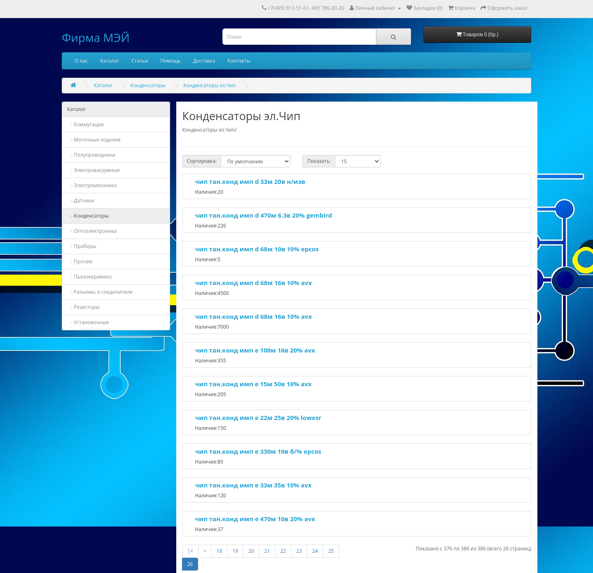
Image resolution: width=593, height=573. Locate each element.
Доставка (204, 60)
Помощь (170, 60)
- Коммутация (85, 124)
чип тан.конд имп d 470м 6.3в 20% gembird (263, 215)
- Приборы (81, 246)
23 (299, 550)
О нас (81, 60)
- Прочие (79, 261)
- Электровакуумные (93, 170)
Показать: (319, 161)
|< (190, 550)
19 (235, 550)
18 (219, 550)
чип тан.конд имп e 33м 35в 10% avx (253, 485)
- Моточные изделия (93, 139)
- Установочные (88, 322)
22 (283, 550)
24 (315, 550)
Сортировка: (202, 161)
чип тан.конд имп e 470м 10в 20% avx (255, 519)
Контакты (238, 60)
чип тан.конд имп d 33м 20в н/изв (250, 181)
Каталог (109, 60)
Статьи (139, 60)
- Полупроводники (91, 154)
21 (267, 550)
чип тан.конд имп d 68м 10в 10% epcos (257, 249)
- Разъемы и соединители (100, 291)
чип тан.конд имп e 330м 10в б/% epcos (258, 451)
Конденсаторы (148, 85)
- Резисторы (83, 307)
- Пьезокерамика (89, 276)
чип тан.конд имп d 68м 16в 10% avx (253, 282)
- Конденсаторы (88, 215)
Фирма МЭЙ (96, 37)
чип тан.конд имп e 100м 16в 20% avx (255, 350)
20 (251, 550)
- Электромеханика (92, 185)
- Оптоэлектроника (92, 230)
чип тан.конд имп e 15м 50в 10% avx (253, 384)
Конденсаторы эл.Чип (209, 85)
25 (331, 550)
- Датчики (80, 200)
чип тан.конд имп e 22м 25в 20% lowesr (258, 417)
